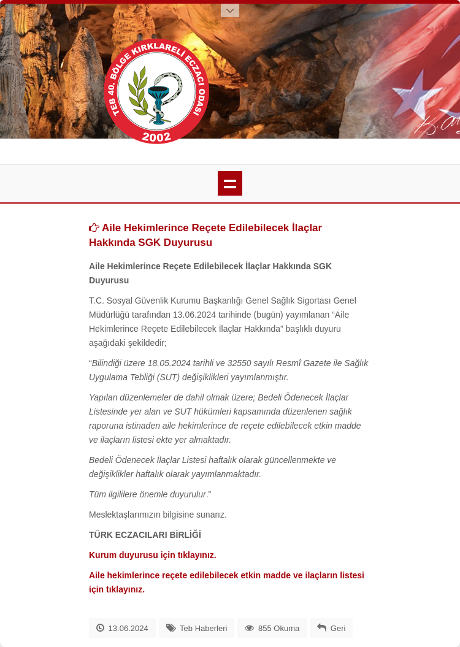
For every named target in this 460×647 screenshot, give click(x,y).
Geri (338, 628)
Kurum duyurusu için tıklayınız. (153, 555)
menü (230, 183)
